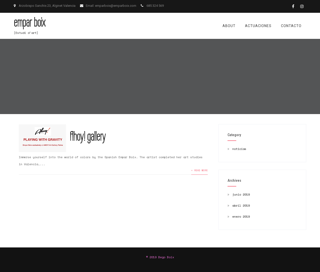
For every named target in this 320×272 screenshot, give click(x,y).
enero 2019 (241, 216)
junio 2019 (241, 194)
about (229, 26)
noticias (239, 149)
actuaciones (258, 26)
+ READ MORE (199, 170)
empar (29, 22)
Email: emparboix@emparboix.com (111, 6)
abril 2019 (241, 205)
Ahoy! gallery (88, 136)
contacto (291, 26)
